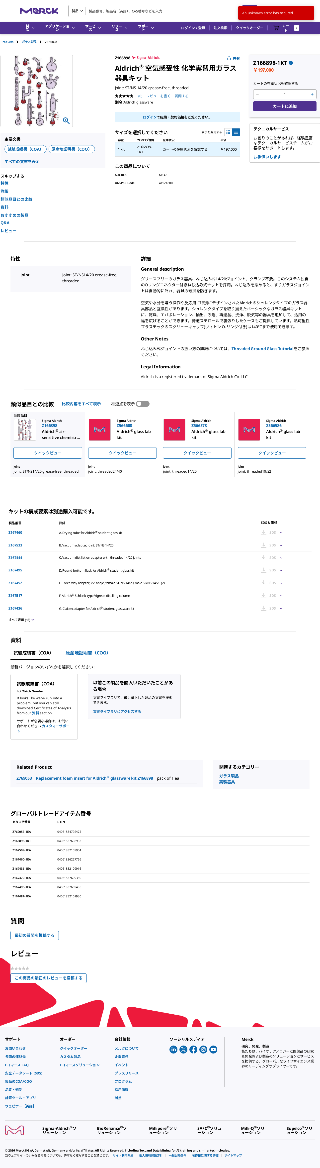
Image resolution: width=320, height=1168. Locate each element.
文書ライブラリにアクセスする (117, 711)
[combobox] (162, 11)
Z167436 (15, 608)
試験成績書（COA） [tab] (33, 653)
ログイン (150, 117)
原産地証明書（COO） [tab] (88, 653)
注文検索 (220, 27)
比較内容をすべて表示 (81, 403)
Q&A (4, 222)
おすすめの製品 (14, 215)
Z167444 (15, 557)
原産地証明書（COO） (72, 149)
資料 (4, 207)
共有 (233, 58)
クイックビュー (48, 453)
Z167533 (15, 545)
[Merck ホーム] (39, 11)
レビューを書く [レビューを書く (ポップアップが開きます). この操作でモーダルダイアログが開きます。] (158, 96)
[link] (30, 1048)
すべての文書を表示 (22, 161)
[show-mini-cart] (286, 27)
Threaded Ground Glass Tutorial (263, 348)
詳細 (4, 191)
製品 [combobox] (75, 10)
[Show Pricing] (280, 532)
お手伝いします (267, 156)
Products (6, 42)
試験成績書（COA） (25, 149)
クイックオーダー (249, 27)
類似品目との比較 (16, 199)
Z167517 (15, 595)
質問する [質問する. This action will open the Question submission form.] (182, 96)
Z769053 (24, 778)
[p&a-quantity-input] (284, 94)
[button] (193, 27)
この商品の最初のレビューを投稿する (51, 979)
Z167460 (15, 532)
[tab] (11, 42)
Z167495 (15, 570)
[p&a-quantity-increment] (312, 94)
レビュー (8, 230)
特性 (4, 183)
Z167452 (15, 582)
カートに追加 (285, 106)
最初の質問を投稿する (35, 935)
